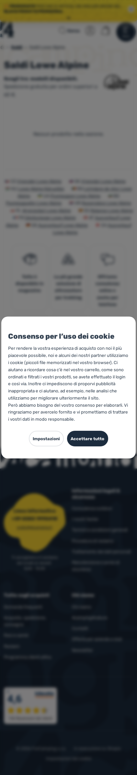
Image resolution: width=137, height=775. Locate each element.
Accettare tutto (87, 438)
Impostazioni (46, 438)
